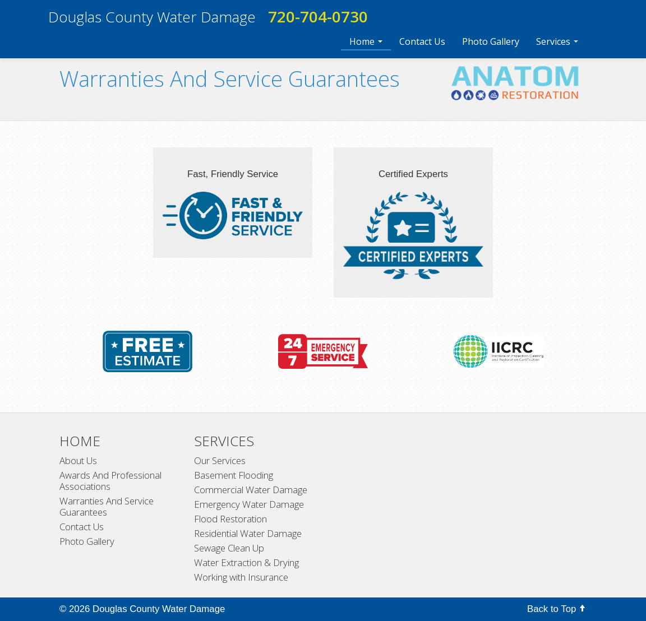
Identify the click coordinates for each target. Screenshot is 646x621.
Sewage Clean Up (229, 548)
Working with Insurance (241, 577)
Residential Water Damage (248, 533)
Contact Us (422, 41)
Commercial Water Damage (250, 489)
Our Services (220, 460)
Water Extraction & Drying (246, 562)
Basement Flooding (233, 475)
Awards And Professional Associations (110, 481)
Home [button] (365, 41)
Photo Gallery (490, 41)
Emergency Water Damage (249, 504)
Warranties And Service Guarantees (106, 506)
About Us (78, 460)
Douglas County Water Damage (152, 17)
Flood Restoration (230, 519)
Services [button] (557, 41)
